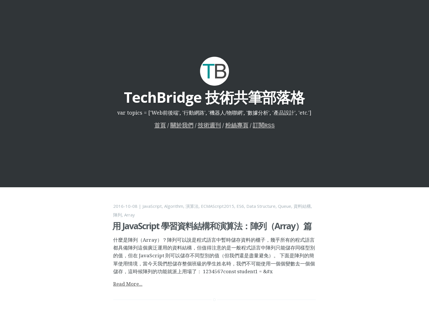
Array (129, 215)
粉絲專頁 (236, 125)
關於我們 (181, 125)
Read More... (127, 283)
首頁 (160, 125)
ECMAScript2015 (217, 206)
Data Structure (261, 206)
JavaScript (152, 206)
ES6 (240, 206)
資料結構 (302, 206)
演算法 (192, 206)
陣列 (117, 215)
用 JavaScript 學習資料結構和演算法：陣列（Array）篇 (211, 226)
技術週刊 (209, 125)
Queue (284, 206)
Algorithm (173, 206)
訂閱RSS (264, 125)
